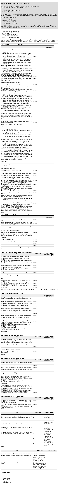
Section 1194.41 (5, 37)
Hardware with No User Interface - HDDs (8, 480)
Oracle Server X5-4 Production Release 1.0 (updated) (19, 7)
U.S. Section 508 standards (9, 25)
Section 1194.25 (5, 35)
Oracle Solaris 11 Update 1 (7, 478)
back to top (2, 212)
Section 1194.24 (5, 34)
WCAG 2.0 (4, 31)
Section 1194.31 (5, 36)
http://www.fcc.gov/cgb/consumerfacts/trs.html (39, 463)
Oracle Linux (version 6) (6, 479)
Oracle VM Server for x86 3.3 (7, 482)
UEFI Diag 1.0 (5, 481)
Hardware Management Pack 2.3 (7, 483)
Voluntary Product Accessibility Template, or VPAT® (31, 25)
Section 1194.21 (5, 32)
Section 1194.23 (5, 33)
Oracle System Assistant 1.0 (7, 477)
